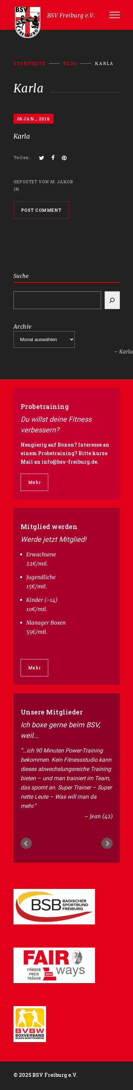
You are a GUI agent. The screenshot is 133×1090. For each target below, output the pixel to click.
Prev (26, 843)
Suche (21, 275)
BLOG (70, 63)
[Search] (112, 300)
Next (107, 843)
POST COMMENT (41, 210)
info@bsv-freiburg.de (69, 461)
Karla (21, 136)
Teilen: (22, 157)
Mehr (34, 482)
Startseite (29, 63)
